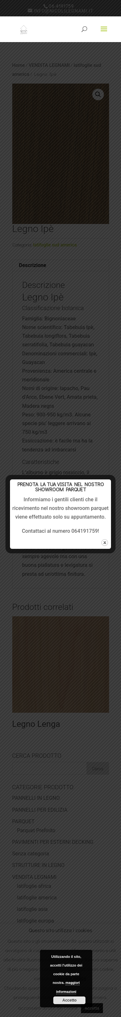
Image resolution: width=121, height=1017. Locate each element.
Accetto (69, 1000)
